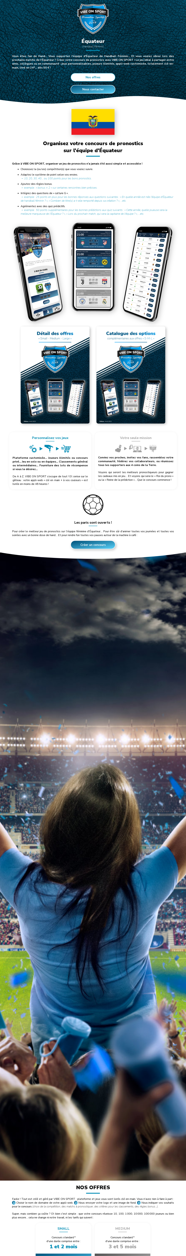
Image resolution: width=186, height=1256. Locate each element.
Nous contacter (93, 89)
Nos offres (93, 77)
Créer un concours (93, 545)
